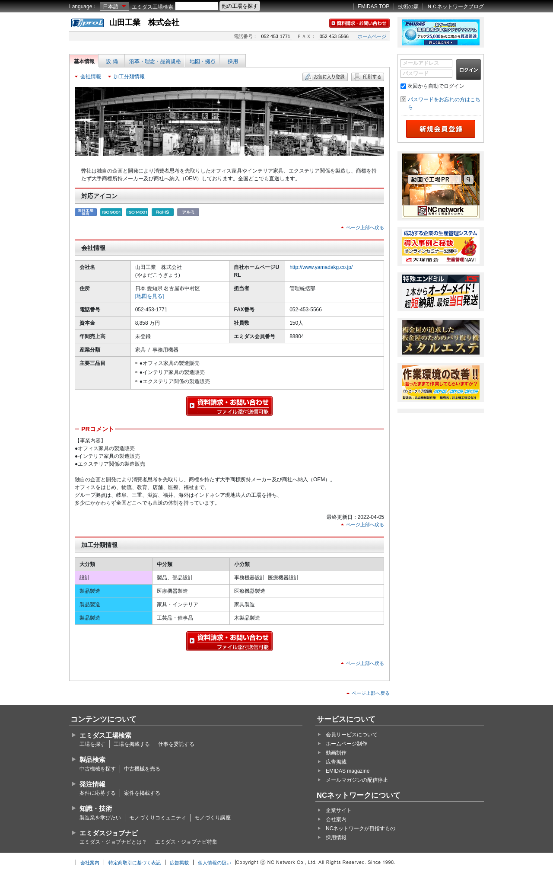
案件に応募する (97, 793)
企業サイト (339, 810)
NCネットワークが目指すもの (360, 828)
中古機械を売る (142, 769)
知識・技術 (95, 808)
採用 (233, 61)
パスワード (416, 73)
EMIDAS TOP (374, 6)
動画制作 (336, 753)
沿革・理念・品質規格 (155, 61)
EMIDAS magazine (347, 771)
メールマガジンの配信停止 (357, 780)
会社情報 (90, 77)
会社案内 (336, 819)
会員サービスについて (352, 735)
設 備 (112, 61)
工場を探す (92, 744)
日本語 (110, 6)
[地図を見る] (149, 296)
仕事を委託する (176, 744)
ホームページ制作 (346, 744)
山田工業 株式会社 (144, 22)
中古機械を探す (97, 769)
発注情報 (92, 784)
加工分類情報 (129, 77)
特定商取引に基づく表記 (134, 862)
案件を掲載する (142, 793)
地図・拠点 (203, 61)
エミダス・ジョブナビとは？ (113, 842)
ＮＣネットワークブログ (455, 6)
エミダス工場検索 (152, 7)
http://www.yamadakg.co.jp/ (321, 267)
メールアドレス (421, 63)
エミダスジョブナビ (108, 833)
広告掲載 (336, 762)
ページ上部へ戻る (365, 227)
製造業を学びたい (100, 818)
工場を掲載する (132, 744)
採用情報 (336, 838)
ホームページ (372, 36)
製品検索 (92, 759)
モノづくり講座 (212, 818)
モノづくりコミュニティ (157, 818)
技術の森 (408, 6)
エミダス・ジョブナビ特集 (186, 842)
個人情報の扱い (214, 862)
